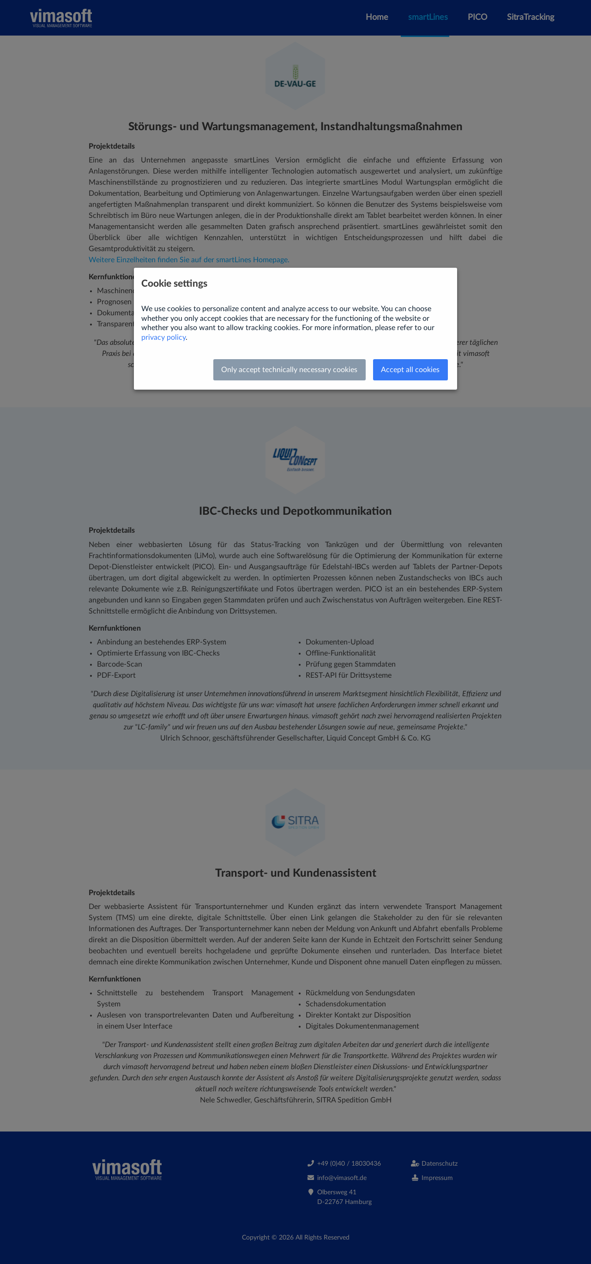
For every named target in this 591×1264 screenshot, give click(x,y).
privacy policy (163, 337)
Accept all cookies (410, 369)
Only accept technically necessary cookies (289, 369)
